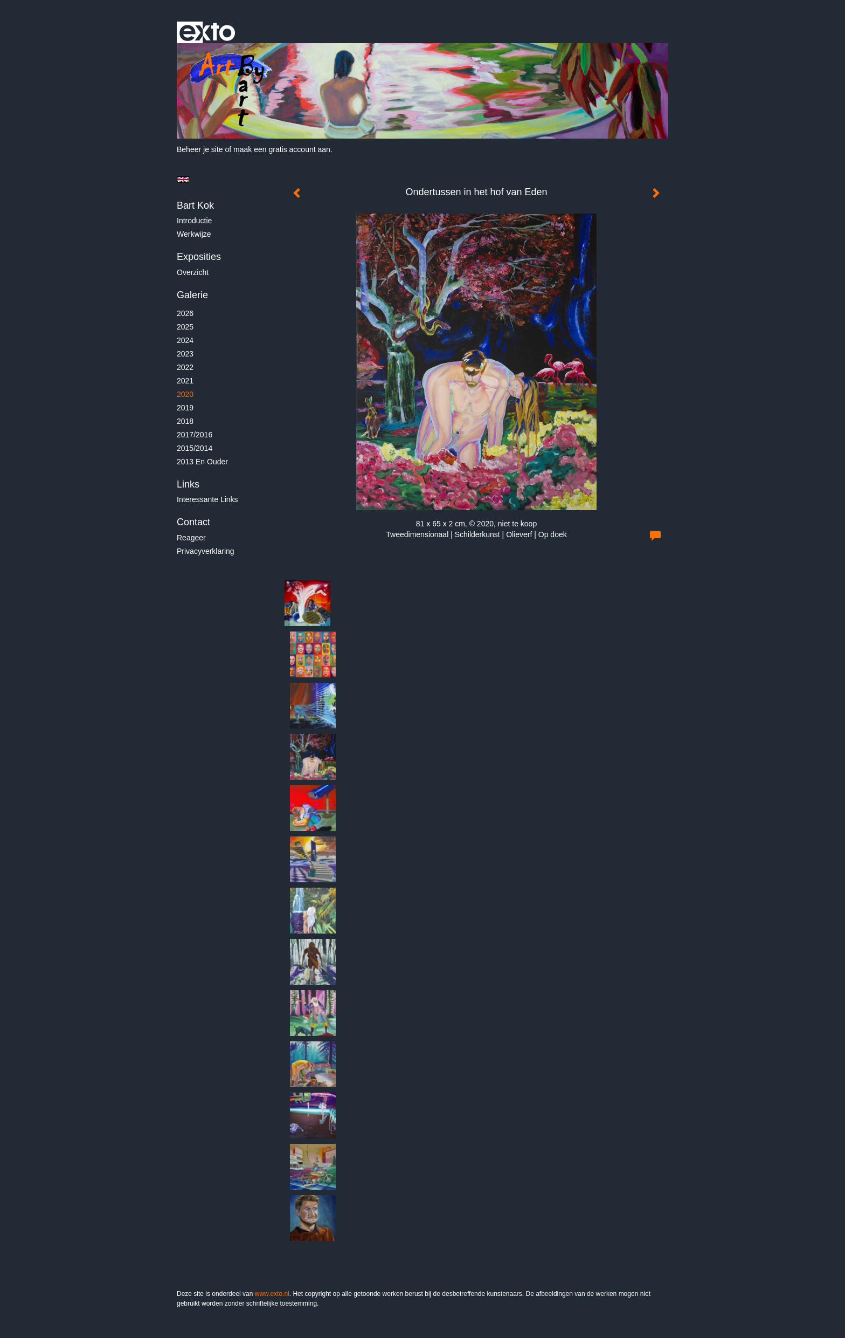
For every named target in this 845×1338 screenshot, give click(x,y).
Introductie (194, 220)
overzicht (193, 272)
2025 (185, 327)
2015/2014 (194, 448)
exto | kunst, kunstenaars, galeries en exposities (207, 32)
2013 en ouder (202, 461)
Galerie (192, 295)
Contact (193, 522)
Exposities (199, 256)
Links (188, 484)
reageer (191, 537)
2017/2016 (194, 434)
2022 (185, 367)
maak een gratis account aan (281, 149)
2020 (185, 394)
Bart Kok (195, 205)
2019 (185, 407)
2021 (185, 380)
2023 (185, 353)
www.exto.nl (272, 1294)
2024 (185, 340)
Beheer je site (200, 149)
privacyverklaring (205, 551)
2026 (185, 313)
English (183, 179)
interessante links (207, 499)
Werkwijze (194, 234)
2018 (185, 421)
